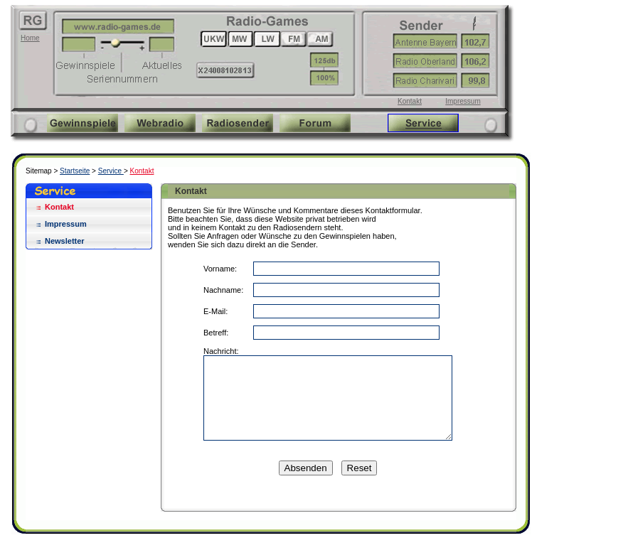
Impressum (462, 101)
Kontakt (410, 101)
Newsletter (65, 241)
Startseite (75, 171)
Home (30, 38)
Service (111, 171)
